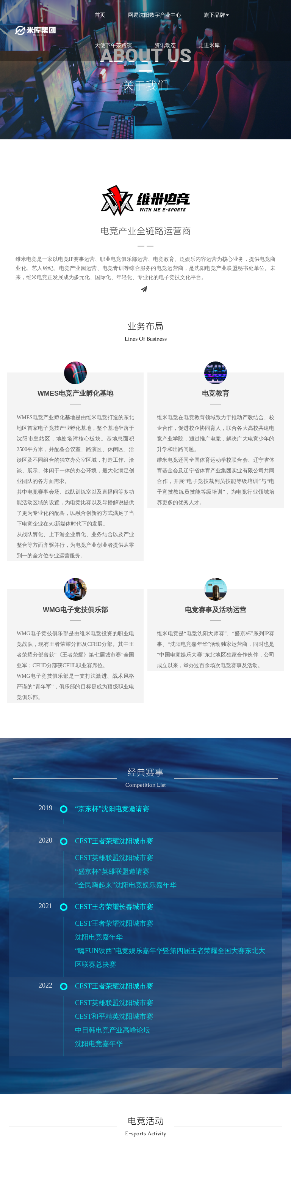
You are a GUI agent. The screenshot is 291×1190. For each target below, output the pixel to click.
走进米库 (203, 45)
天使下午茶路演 (107, 45)
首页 (94, 15)
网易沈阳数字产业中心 (148, 15)
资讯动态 (159, 45)
